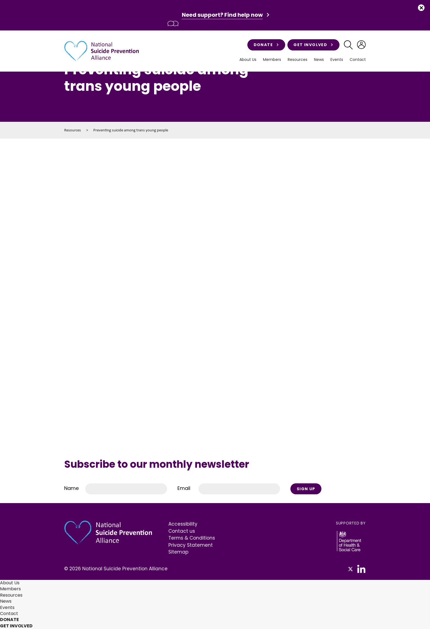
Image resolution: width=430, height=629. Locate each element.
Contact (358, 60)
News (319, 60)
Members (272, 60)
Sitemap (178, 552)
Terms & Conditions (191, 538)
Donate (266, 44)
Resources (297, 60)
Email (183, 488)
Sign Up (306, 489)
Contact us (181, 531)
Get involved (313, 44)
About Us (247, 60)
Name (71, 488)
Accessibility (182, 524)
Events (336, 60)
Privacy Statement (190, 545)
